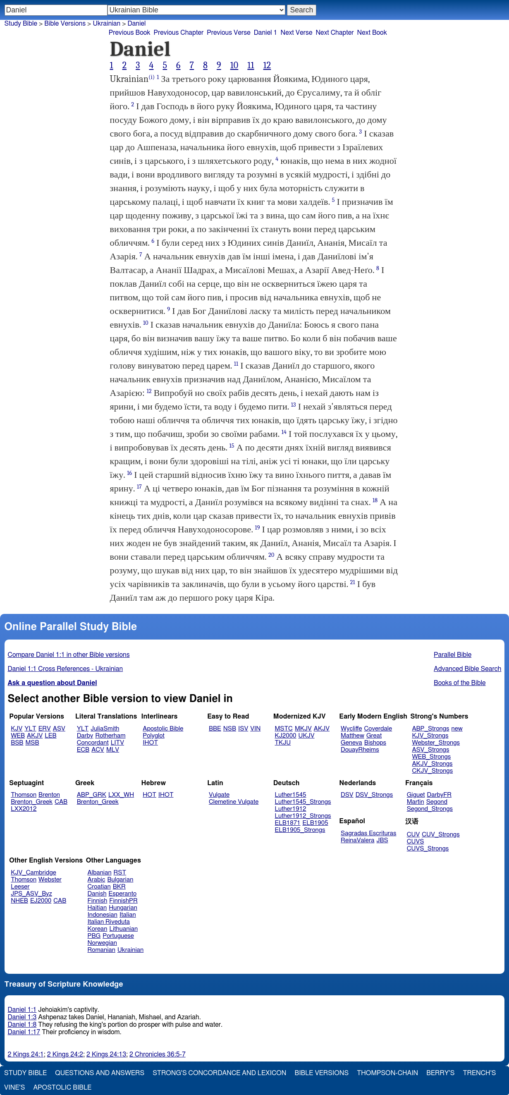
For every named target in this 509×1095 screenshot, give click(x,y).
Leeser (20, 887)
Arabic (96, 880)
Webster (50, 880)
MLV (112, 750)
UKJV (307, 736)
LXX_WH (121, 795)
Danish (97, 894)
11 (250, 65)
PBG (94, 936)
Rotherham (110, 736)
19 (257, 527)
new (457, 729)
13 (293, 404)
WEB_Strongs (431, 757)
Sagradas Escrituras (368, 833)
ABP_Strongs (430, 729)
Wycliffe (351, 729)
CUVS (415, 842)
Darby (85, 736)
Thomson (23, 795)
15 (231, 445)
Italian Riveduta (109, 922)
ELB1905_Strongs (300, 830)
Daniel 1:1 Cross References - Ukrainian (65, 669)
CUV (413, 834)
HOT (149, 795)
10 (234, 65)
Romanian (101, 950)
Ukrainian (130, 950)
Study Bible (21, 23)
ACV (97, 750)
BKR (119, 887)
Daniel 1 (265, 32)
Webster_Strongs (436, 743)
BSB (17, 743)
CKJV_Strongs (432, 771)
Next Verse (297, 32)
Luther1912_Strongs (303, 816)
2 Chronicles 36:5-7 (157, 1054)
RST (120, 873)
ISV (243, 729)
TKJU (283, 743)
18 (375, 500)
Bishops (375, 743)
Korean (98, 929)
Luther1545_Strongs (303, 802)
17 (139, 486)
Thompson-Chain (387, 1073)
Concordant (93, 743)
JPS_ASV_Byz (31, 894)
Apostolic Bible (62, 1087)
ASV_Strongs (430, 750)
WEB (18, 736)
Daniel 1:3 (22, 1017)
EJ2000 (40, 901)
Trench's (479, 1073)
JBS (382, 840)
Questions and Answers (99, 1073)
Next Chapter (334, 32)
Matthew (352, 736)
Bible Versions (65, 23)
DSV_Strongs (374, 795)
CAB (61, 802)
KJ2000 (285, 736)
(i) (151, 77)
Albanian (100, 873)
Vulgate (219, 795)
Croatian (99, 887)
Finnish (98, 901)
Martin (415, 802)
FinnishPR (123, 901)
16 (129, 473)
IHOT (150, 743)
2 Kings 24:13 (106, 1054)
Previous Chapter (179, 32)
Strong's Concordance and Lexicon (219, 1073)
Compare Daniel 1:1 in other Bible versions (69, 655)
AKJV (35, 736)
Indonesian (103, 915)
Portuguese (118, 936)
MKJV (303, 729)
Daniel (136, 23)
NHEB (19, 901)
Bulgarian (120, 880)
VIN (255, 729)
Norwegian (102, 943)
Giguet (416, 795)
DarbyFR (439, 795)
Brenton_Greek (32, 802)
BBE (215, 729)
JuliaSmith (105, 729)
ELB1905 (315, 823)
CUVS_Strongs (428, 849)
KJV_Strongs (430, 736)
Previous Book (130, 32)
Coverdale (378, 729)
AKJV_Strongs (432, 764)
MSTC (284, 729)
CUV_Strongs (440, 834)
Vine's (14, 1087)
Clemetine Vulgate (233, 802)
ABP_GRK (91, 795)
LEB (50, 736)
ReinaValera (357, 840)
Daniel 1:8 (22, 1024)
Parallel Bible (452, 655)
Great (374, 736)
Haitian (97, 908)
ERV (44, 729)
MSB (32, 743)
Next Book (372, 32)
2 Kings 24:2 (65, 1054)
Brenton (49, 795)
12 (267, 65)
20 (271, 554)
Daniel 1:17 (24, 1032)
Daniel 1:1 (22, 1009)
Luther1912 (290, 809)
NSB (229, 729)
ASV (59, 729)
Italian (127, 915)
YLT (30, 729)
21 (352, 582)
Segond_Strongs (430, 809)
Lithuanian (123, 929)
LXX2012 (23, 809)
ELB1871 (288, 823)
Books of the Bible (460, 683)
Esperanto (123, 894)
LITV (117, 743)
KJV (16, 729)
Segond (436, 802)
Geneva (351, 743)
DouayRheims (360, 750)
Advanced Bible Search (467, 669)
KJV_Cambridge (33, 873)
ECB (83, 750)
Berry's (440, 1073)
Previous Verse (228, 32)
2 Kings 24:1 (26, 1054)
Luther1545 (290, 795)
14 (284, 432)
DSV (347, 795)
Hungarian (123, 908)
